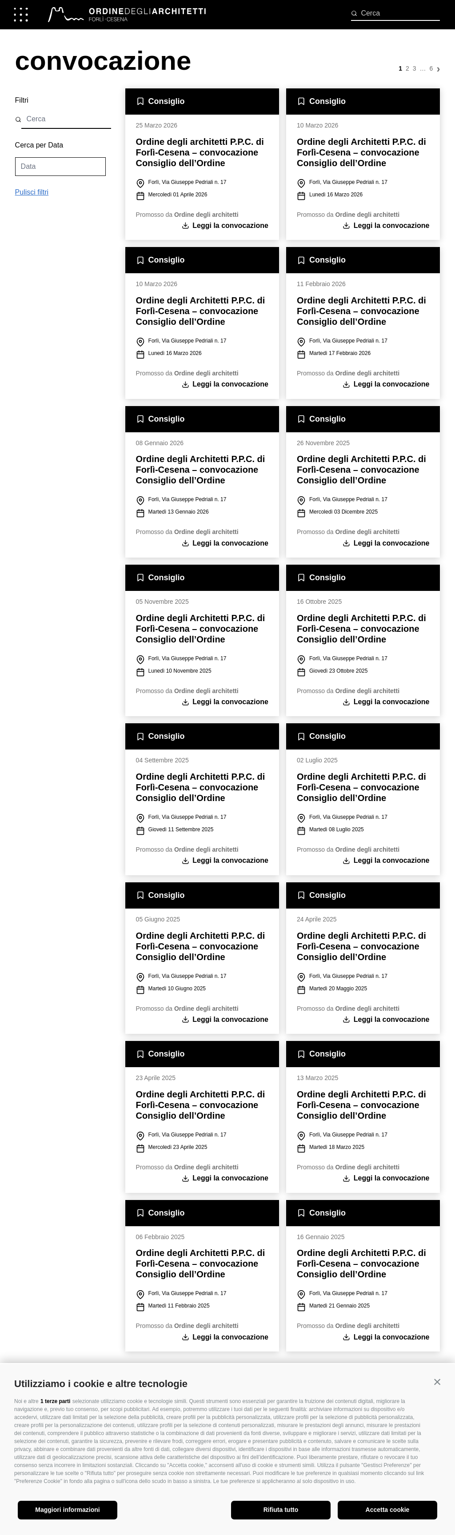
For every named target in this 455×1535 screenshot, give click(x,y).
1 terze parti (55, 1401)
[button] (437, 1381)
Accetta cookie (388, 1509)
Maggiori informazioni (67, 1509)
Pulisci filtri (32, 196)
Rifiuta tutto (281, 1509)
